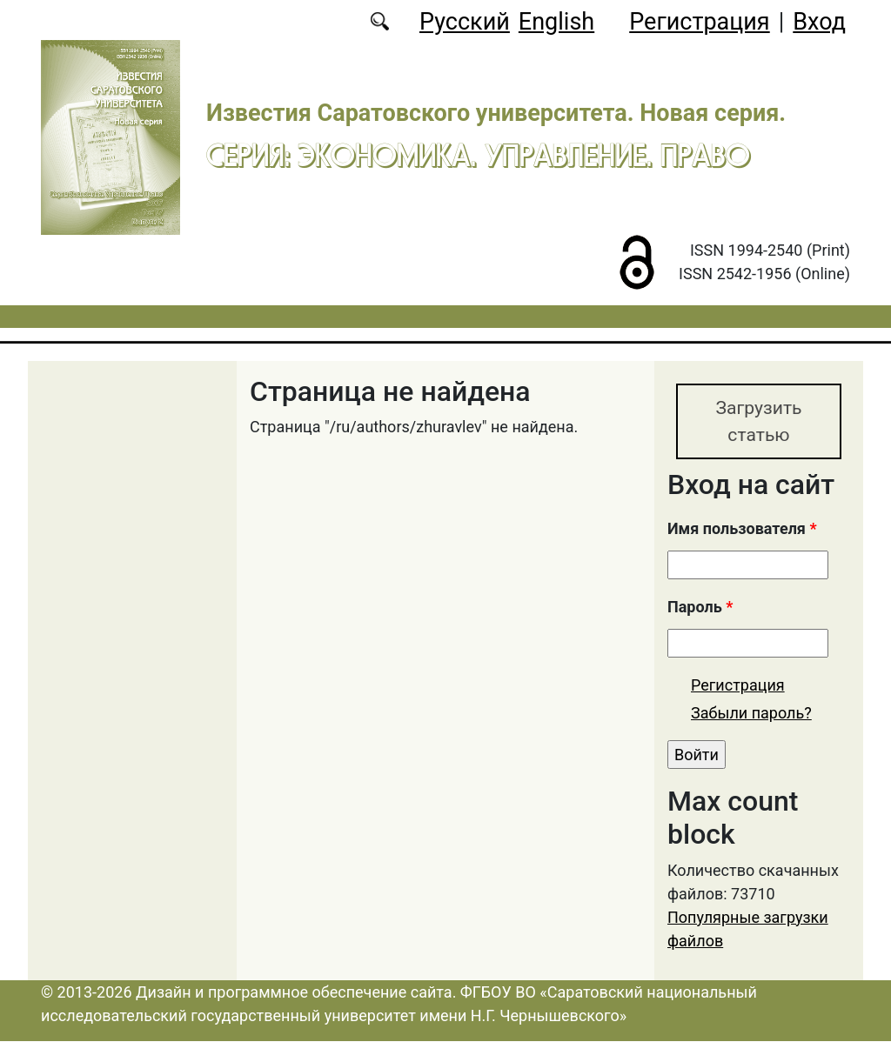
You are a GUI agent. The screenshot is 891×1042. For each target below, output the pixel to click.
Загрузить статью (758, 421)
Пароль (700, 608)
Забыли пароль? (751, 714)
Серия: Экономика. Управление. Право (478, 155)
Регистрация (699, 22)
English (556, 22)
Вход (819, 22)
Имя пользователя (742, 530)
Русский (464, 22)
